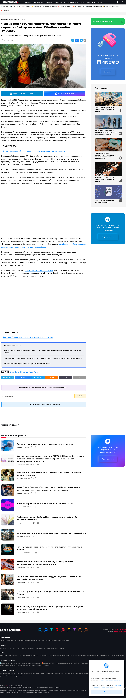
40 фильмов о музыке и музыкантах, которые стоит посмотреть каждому (106, 132)
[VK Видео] (63, 630)
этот (56, 687)
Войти (80, 396)
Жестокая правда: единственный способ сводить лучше (45, 503)
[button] (72, 40)
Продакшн (20, 447)
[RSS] (86, 630)
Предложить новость (102, 22)
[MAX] (51, 630)
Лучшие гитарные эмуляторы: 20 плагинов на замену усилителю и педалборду (105, 155)
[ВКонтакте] (45, 630)
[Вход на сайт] (118, 2)
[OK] (80, 630)
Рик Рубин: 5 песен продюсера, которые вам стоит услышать (28, 337)
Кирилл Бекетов (14, 19)
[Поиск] (122, 2)
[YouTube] (57, 630)
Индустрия (4, 19)
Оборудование (21, 464)
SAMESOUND (15, 685)
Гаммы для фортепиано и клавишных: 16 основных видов (105, 109)
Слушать (108, 72)
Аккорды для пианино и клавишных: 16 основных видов (104, 179)
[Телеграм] (40, 630)
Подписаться (108, 237)
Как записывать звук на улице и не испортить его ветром (45, 444)
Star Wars (34, 372)
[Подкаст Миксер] (74, 630)
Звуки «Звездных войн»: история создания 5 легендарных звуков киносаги (34, 151)
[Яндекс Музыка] (68, 630)
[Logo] (10, 2)
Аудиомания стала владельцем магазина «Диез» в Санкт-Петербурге (51, 533)
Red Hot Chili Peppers (19, 372)
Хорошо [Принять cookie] (107, 692)
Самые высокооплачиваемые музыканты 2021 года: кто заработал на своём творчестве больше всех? (43, 358)
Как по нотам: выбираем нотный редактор (104, 201)
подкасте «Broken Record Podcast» (39, 270)
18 (33, 552)
